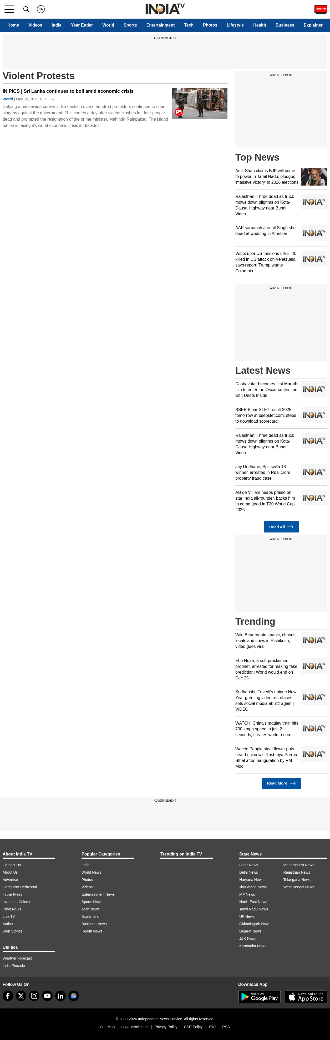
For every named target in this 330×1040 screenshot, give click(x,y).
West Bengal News (298, 887)
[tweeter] (21, 996)
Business (285, 25)
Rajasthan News (296, 872)
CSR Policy (193, 1027)
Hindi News (12, 909)
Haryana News (251, 880)
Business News (94, 924)
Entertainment (160, 25)
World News (91, 872)
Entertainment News (98, 894)
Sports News (92, 902)
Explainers (90, 916)
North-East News (253, 902)
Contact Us (12, 865)
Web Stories (13, 931)
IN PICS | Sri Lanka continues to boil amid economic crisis (68, 91)
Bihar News (248, 865)
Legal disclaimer (134, 1027)
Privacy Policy (165, 1027)
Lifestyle (235, 25)
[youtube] (47, 996)
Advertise (10, 880)
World (108, 25)
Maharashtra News (298, 865)
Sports (130, 25)
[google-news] (73, 996)
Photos (210, 25)
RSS (226, 1027)
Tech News (90, 909)
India (56, 25)
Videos (35, 25)
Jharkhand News (253, 887)
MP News (247, 894)
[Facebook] (8, 996)
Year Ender (82, 25)
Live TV (9, 916)
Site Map (107, 1027)
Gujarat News (250, 931)
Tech (189, 25)
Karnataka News (252, 946)
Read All (281, 527)
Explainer (313, 25)
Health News (92, 931)
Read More (281, 783)
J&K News (247, 938)
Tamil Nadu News (253, 909)
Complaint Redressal (20, 887)
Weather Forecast (17, 958)
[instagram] (34, 996)
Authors (9, 924)
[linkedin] (60, 996)
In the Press (12, 894)
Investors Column (17, 902)
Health (259, 25)
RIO (212, 1027)
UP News (247, 916)
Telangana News (297, 880)
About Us (10, 872)
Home (13, 25)
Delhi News (248, 872)
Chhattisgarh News (254, 924)
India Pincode (14, 966)
